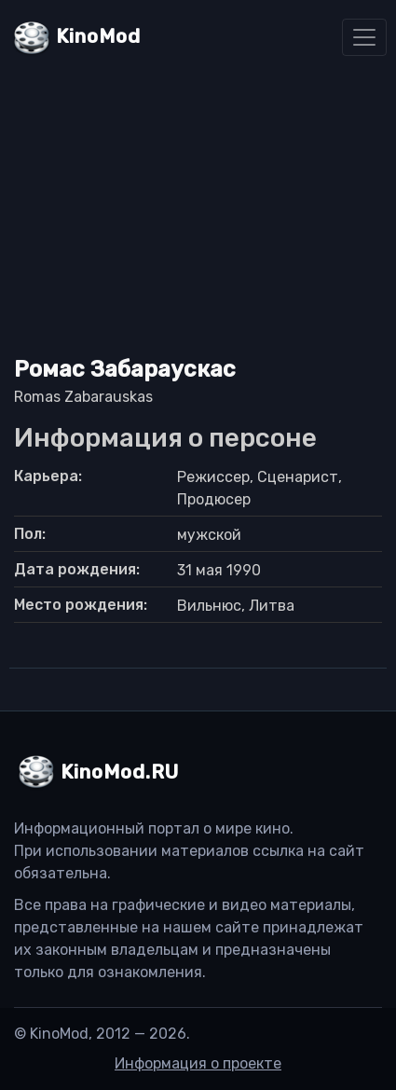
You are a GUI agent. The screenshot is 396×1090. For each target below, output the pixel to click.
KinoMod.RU (120, 772)
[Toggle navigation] (364, 37)
